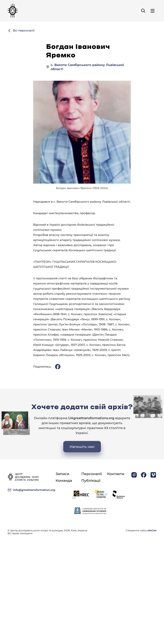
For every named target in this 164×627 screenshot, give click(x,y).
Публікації (90, 480)
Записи (62, 474)
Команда (64, 480)
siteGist (151, 530)
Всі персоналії (21, 31)
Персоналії (91, 474)
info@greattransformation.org (31, 490)
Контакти (115, 474)
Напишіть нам (82, 459)
